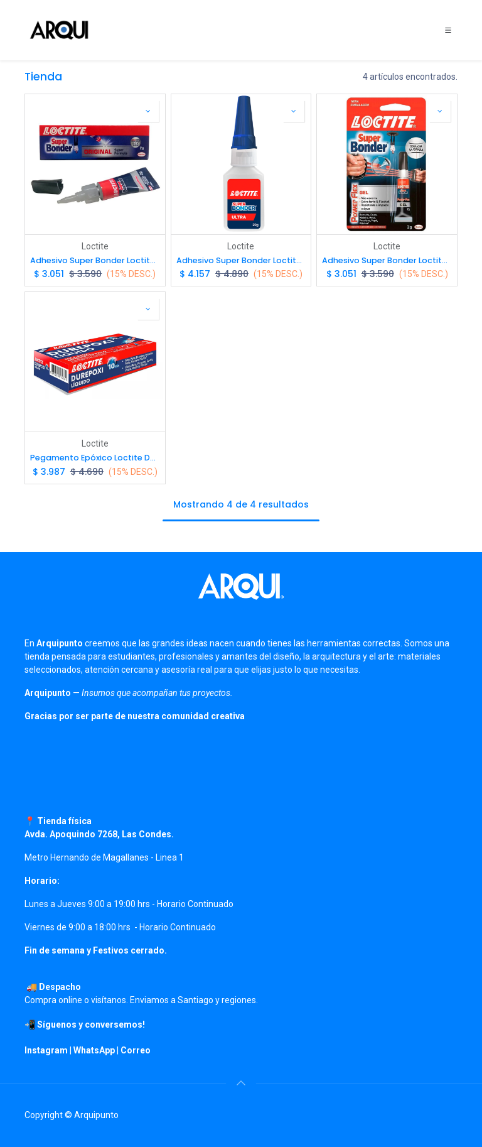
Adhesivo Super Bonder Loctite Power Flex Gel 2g (387, 260)
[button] (148, 111)
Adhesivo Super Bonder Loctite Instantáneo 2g (95, 260)
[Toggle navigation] (448, 30)
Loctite (95, 246)
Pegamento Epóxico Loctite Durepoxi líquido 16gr (95, 457)
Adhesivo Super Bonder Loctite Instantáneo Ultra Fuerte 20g (241, 260)
